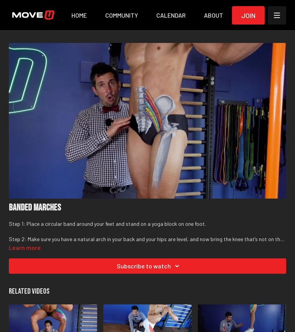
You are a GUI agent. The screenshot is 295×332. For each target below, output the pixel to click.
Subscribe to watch (149, 266)
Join (248, 15)
